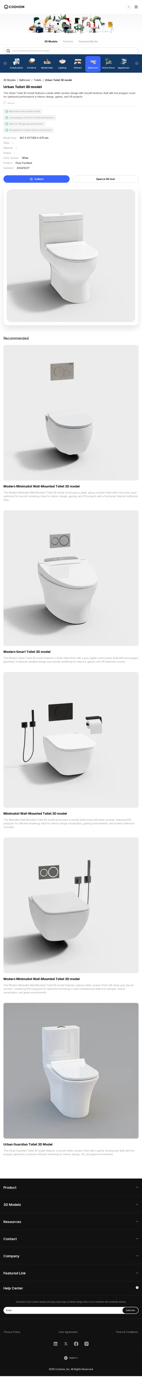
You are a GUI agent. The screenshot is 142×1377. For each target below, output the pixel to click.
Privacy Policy (12, 1332)
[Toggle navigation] (136, 7)
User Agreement (68, 1332)
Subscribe (130, 1311)
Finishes (68, 41)
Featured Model (88, 41)
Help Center (13, 1289)
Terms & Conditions (127, 1332)
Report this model (17, 103)
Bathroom (24, 80)
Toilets (37, 80)
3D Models (51, 41)
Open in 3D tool (105, 179)
